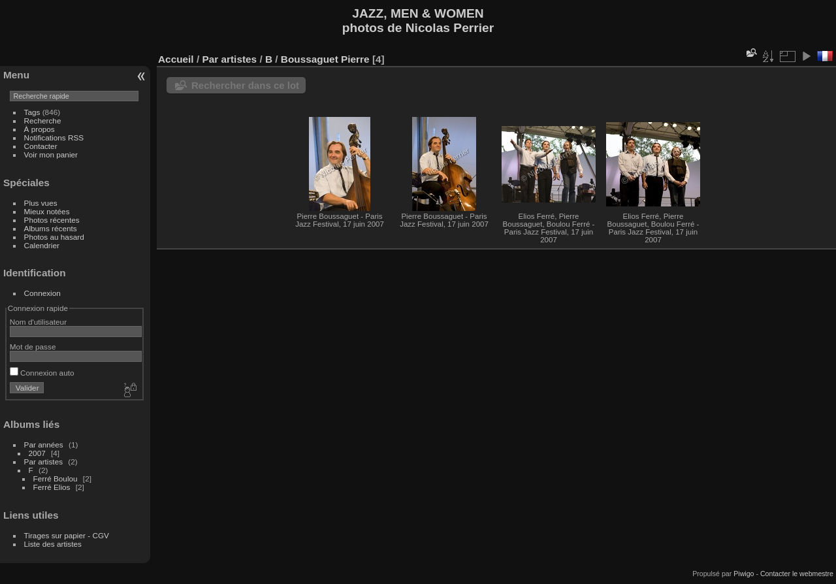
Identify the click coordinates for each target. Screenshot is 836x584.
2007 (37, 453)
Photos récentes (52, 220)
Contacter (40, 146)
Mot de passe (33, 346)
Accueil (176, 59)
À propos (39, 129)
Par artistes (43, 461)
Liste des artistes (53, 544)
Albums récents (50, 228)
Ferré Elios (52, 487)
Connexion (42, 293)
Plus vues (40, 203)
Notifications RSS (54, 137)
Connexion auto (42, 372)
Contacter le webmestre (796, 573)
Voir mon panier (51, 154)
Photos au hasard (54, 237)
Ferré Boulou (55, 478)
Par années (43, 444)
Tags (32, 112)
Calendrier (41, 245)
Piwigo (743, 573)
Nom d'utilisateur (38, 321)
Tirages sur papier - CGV (66, 535)
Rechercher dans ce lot (245, 85)
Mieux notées (47, 211)
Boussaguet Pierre (325, 59)
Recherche (42, 120)
